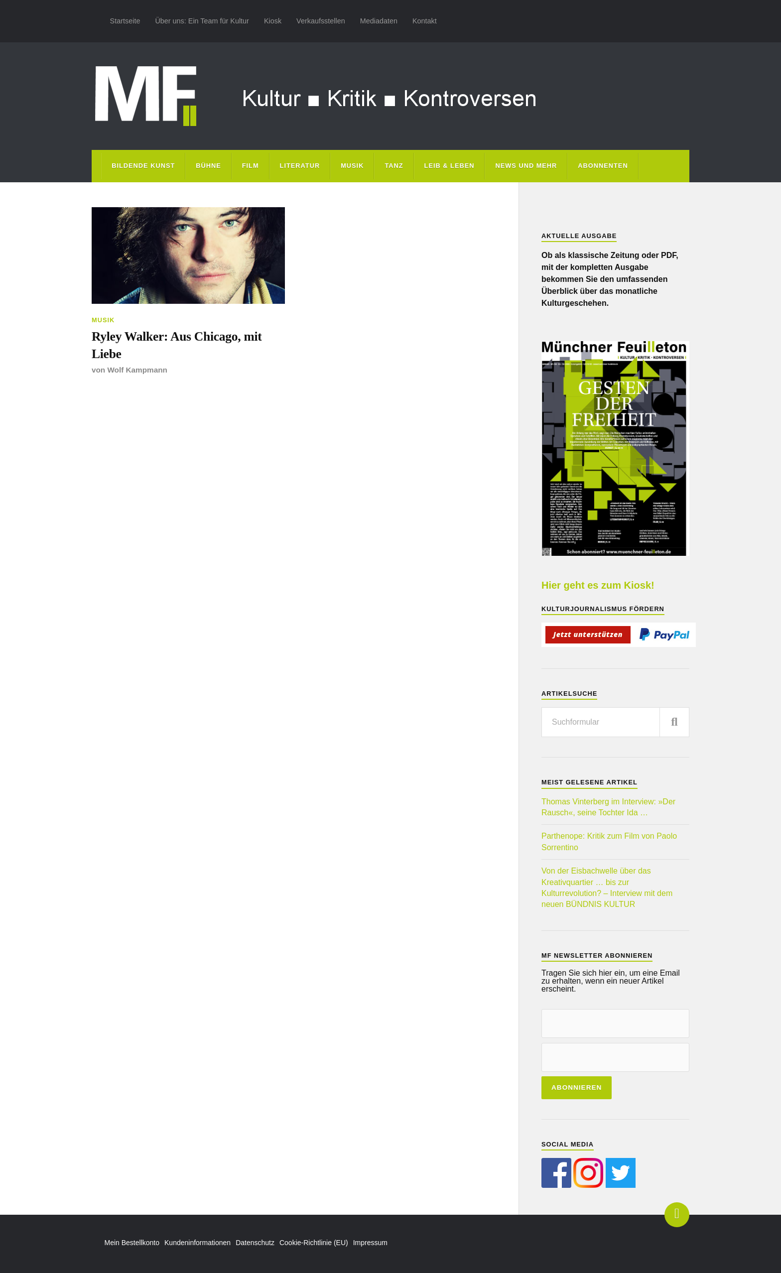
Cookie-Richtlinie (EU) (313, 1243)
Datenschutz (255, 1243)
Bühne (208, 165)
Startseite (125, 21)
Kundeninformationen (197, 1243)
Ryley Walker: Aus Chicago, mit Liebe (177, 345)
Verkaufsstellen (320, 21)
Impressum (370, 1243)
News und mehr (526, 165)
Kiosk (272, 21)
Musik (352, 165)
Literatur (300, 165)
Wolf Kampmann (137, 370)
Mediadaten (378, 21)
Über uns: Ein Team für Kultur (202, 21)
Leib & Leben (449, 165)
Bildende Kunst (143, 165)
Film (250, 165)
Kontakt (424, 21)
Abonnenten (603, 165)
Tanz (394, 165)
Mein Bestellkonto (132, 1243)
